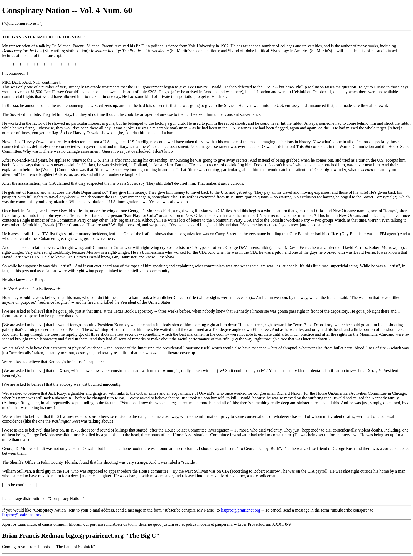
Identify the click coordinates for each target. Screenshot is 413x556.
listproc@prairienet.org (240, 510)
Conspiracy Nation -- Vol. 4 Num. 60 (67, 10)
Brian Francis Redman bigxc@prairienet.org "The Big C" (81, 535)
